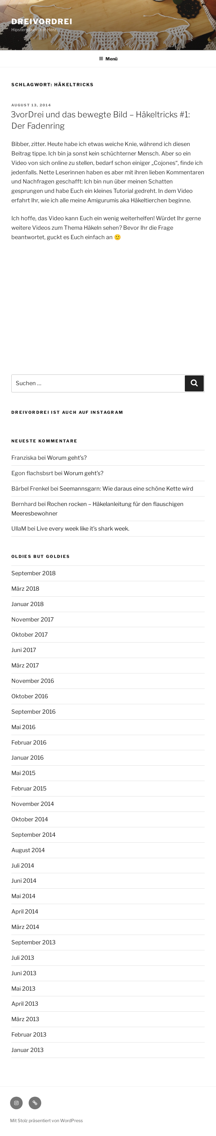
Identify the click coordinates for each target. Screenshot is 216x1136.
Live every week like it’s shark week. (83, 528)
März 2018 (25, 588)
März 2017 (25, 665)
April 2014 (24, 911)
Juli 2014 (22, 865)
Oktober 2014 (29, 819)
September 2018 (33, 573)
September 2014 (33, 834)
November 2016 (32, 681)
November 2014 (32, 804)
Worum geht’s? (67, 457)
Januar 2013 (27, 1050)
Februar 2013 (29, 1034)
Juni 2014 (24, 880)
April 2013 (24, 1003)
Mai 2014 (23, 896)
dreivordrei (42, 21)
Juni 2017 (23, 650)
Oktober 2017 (29, 634)
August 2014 (28, 850)
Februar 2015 (29, 788)
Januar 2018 (27, 604)
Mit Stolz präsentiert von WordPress (46, 1120)
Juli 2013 (22, 957)
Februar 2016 (29, 742)
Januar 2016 (27, 757)
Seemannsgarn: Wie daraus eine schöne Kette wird (126, 488)
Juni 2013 (24, 973)
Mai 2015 (23, 773)
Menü (108, 58)
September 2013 (33, 942)
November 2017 (32, 619)
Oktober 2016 (29, 696)
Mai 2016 (23, 727)
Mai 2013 (23, 988)
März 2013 (25, 1019)
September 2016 (33, 711)
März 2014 (25, 927)
